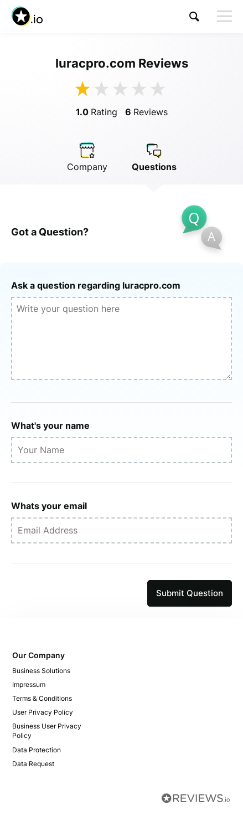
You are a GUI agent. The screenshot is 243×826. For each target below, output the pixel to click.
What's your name (50, 425)
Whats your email (49, 505)
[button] (194, 16)
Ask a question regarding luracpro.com (95, 285)
